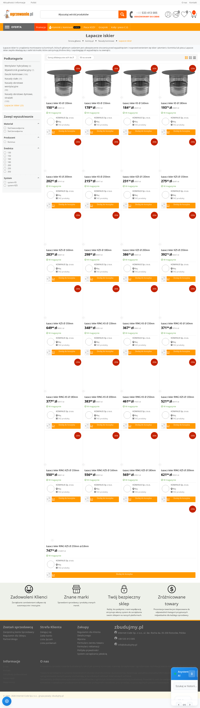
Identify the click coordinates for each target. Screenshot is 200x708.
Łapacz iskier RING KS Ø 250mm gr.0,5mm (139, 400)
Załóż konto (46, 645)
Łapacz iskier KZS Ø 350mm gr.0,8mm (59, 326)
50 (91, 57)
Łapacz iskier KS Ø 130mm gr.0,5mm (59, 103)
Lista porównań (48, 652)
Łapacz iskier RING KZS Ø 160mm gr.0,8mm (101, 474)
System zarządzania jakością (92, 663)
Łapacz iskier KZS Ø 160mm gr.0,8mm (59, 251)
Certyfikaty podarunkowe (15, 684)
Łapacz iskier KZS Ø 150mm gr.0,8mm (174, 177)
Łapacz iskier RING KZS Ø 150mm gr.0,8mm (62, 474)
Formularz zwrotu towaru (90, 652)
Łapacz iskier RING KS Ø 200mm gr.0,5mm (100, 400)
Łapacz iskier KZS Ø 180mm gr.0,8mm (98, 251)
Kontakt (7, 680)
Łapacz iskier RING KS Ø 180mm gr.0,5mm (62, 400)
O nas (5, 676)
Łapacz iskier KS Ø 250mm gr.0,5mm (97, 177)
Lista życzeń (46, 648)
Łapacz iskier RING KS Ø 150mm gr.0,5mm (139, 326)
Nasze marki (9, 687)
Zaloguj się (45, 641)
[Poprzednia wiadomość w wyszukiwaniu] (158, 685)
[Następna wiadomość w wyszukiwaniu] (169, 685)
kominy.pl (89, 40)
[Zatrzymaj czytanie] (171, 697)
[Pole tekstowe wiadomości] (150, 697)
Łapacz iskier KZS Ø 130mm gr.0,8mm (136, 177)
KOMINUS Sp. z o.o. (65, 117)
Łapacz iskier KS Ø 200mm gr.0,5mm (59, 177)
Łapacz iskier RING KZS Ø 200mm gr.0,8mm (177, 474)
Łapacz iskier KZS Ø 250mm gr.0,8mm (174, 251)
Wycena (81, 648)
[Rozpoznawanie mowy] (180, 697)
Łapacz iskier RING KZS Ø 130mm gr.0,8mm (177, 400)
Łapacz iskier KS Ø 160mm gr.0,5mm (136, 103)
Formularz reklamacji (88, 656)
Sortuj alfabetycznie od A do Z (63, 57)
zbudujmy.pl (58, 705)
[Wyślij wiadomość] (189, 697)
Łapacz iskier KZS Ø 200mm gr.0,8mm (136, 251)
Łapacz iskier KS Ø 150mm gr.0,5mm (97, 103)
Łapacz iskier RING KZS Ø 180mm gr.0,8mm (139, 474)
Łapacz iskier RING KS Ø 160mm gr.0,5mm (177, 326)
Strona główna (73, 40)
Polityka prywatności (88, 659)
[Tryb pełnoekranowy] (182, 617)
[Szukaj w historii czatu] (159, 630)
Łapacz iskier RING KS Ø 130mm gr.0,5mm (100, 326)
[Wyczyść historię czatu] (173, 617)
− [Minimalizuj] (190, 617)
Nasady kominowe (107, 40)
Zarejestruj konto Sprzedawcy (18, 641)
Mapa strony (9, 691)
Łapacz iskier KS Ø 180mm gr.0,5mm (174, 103)
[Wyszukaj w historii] (190, 630)
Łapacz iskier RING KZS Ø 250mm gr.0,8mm (67, 551)
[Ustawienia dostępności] (8, 700)
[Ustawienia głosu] (165, 617)
